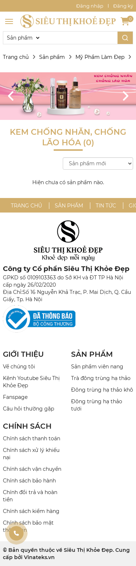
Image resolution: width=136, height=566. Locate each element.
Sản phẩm (52, 57)
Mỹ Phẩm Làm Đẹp (99, 57)
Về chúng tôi (19, 366)
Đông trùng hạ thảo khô (102, 390)
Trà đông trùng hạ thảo (101, 378)
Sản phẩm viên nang (97, 366)
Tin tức (106, 205)
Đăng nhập (89, 6)
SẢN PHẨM (92, 354)
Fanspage (15, 397)
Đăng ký (123, 6)
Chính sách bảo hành (29, 480)
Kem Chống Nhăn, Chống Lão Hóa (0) (68, 137)
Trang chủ (16, 57)
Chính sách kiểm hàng (31, 511)
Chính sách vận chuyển (32, 469)
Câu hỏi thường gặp (28, 408)
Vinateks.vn (39, 557)
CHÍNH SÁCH (27, 426)
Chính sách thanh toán (31, 438)
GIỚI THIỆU (23, 354)
